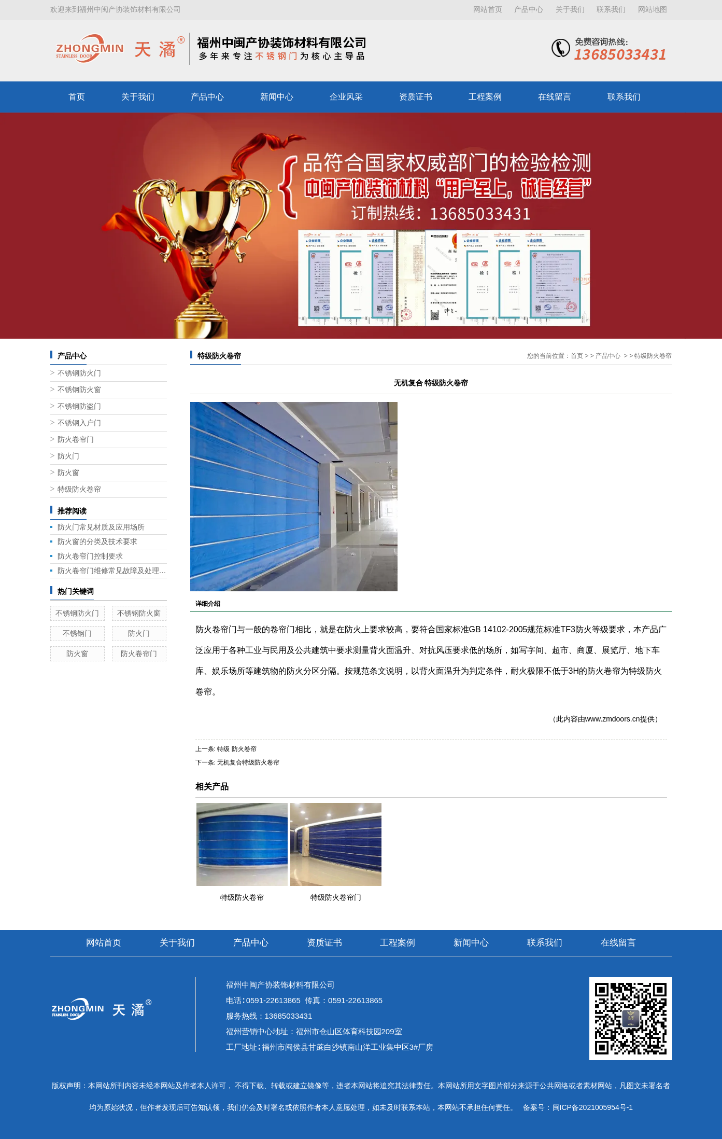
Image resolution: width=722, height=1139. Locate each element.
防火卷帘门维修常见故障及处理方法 (112, 570)
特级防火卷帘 (79, 489)
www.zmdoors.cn (612, 719)
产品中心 (528, 9)
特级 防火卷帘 (236, 749)
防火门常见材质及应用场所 (101, 527)
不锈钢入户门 (79, 423)
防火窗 (68, 473)
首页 (76, 96)
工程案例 (485, 96)
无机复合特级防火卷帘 (248, 762)
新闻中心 (276, 96)
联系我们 (611, 9)
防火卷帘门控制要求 (90, 556)
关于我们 (570, 9)
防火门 (68, 456)
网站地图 (652, 9)
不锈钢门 (77, 633)
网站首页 (487, 9)
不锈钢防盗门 (79, 406)
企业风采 (346, 96)
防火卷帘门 (76, 439)
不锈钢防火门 (79, 373)
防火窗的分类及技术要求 (97, 541)
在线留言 (554, 96)
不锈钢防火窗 (79, 390)
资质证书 (415, 96)
